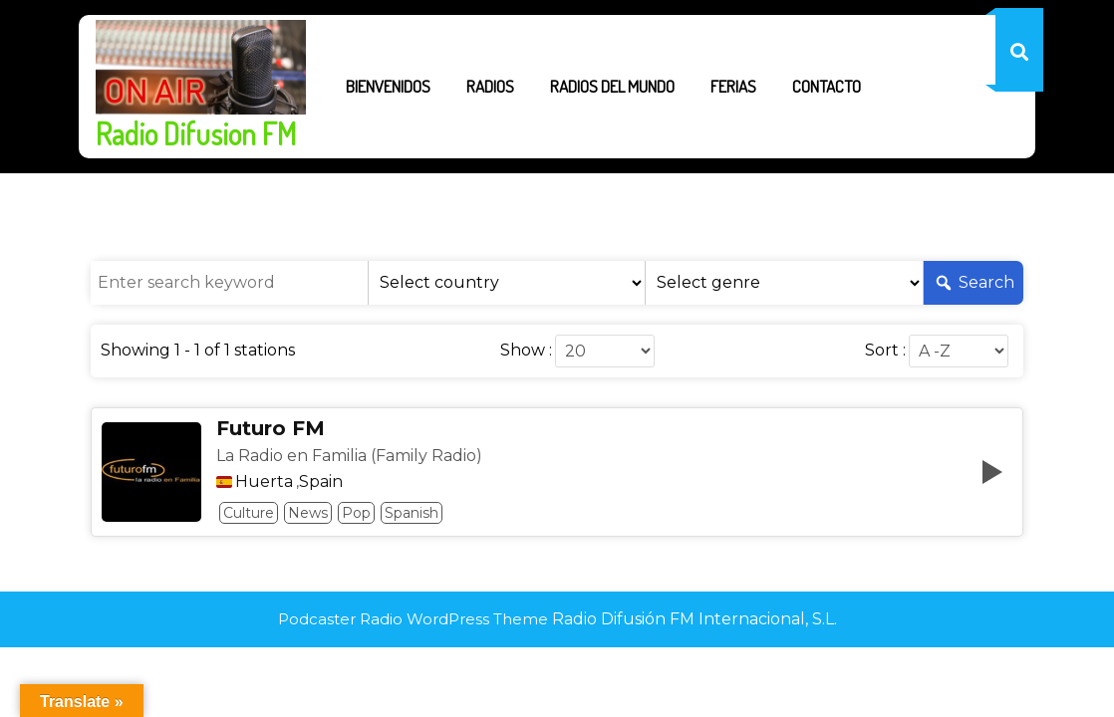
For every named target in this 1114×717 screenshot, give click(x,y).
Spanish (411, 513)
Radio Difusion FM (196, 133)
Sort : (885, 350)
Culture (248, 513)
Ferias (733, 86)
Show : (526, 350)
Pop (356, 513)
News (308, 513)
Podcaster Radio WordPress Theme (413, 618)
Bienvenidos (388, 86)
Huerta (264, 482)
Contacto (826, 86)
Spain (321, 482)
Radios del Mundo (612, 86)
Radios (490, 86)
